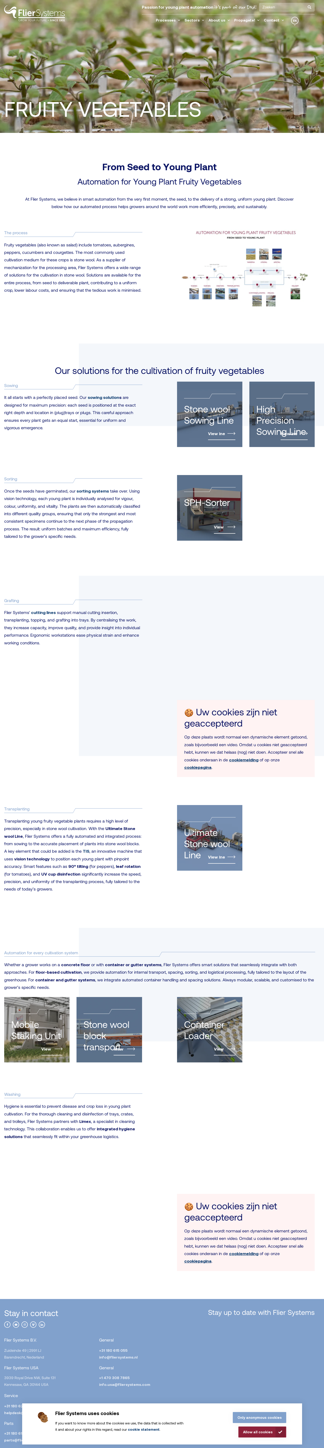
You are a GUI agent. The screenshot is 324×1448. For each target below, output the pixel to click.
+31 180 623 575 (18, 1406)
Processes (168, 20)
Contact (274, 20)
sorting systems (93, 490)
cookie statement (144, 1429)
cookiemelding (243, 759)
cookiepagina (198, 767)
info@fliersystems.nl (118, 1357)
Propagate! (247, 20)
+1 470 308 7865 (114, 1377)
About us (219, 20)
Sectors (194, 20)
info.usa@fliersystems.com (124, 1384)
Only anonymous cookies (259, 1417)
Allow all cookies (258, 1432)
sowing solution (103, 397)
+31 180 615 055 (113, 1350)
